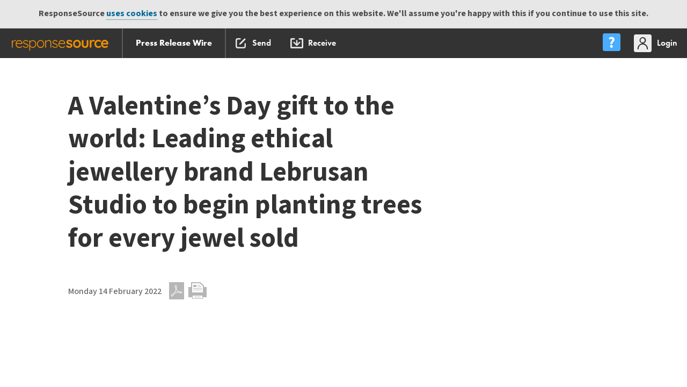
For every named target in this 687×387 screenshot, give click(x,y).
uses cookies (131, 13)
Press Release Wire (174, 42)
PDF (176, 290)
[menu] (611, 43)
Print (197, 290)
